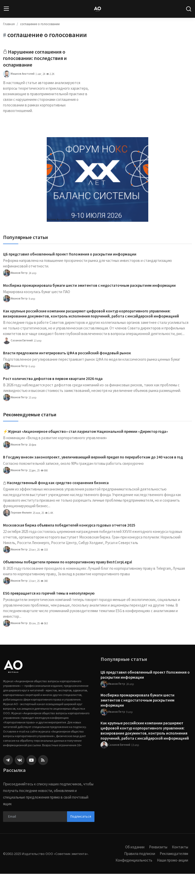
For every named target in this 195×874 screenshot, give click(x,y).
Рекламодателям (174, 853)
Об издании (134, 847)
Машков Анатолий (19, 74)
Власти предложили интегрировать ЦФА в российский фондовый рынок (67, 353)
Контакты (180, 847)
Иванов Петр (15, 273)
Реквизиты (158, 847)
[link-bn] (97, 179)
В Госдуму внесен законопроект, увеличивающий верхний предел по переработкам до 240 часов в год (93, 457)
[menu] (6, 8)
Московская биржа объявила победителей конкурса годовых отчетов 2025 (69, 525)
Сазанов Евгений (18, 340)
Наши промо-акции (172, 860)
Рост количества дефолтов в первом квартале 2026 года (53, 378)
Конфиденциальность (133, 860)
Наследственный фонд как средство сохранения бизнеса (58, 483)
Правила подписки (139, 853)
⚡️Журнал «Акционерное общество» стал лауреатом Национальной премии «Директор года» (85, 431)
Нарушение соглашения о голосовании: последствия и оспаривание (35, 58)
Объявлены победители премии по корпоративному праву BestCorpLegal (67, 562)
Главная (9, 24)
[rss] (43, 760)
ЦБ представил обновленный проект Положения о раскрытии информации (69, 254)
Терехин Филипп (17, 513)
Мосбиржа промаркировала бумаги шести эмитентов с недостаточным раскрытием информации (89, 285)
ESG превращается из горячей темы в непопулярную (48, 593)
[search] (188, 8)
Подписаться (80, 816)
